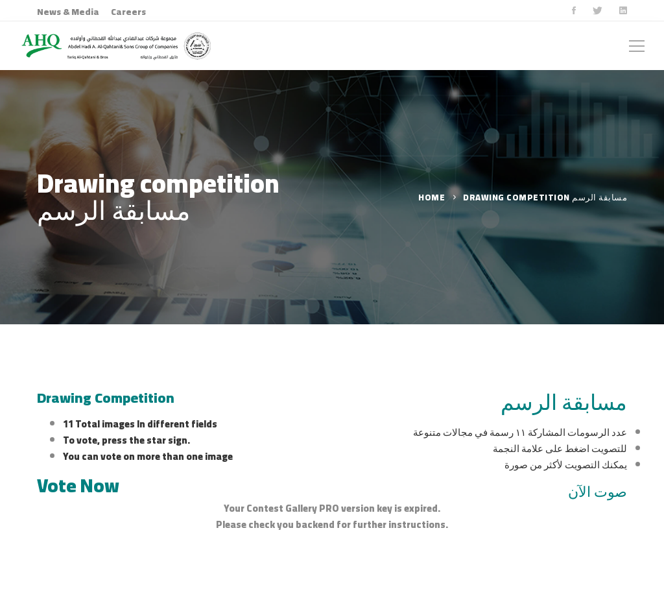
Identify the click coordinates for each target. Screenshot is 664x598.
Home (431, 197)
